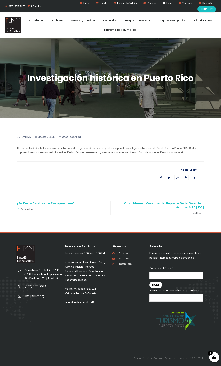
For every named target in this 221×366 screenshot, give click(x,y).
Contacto (206, 3)
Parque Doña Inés (125, 3)
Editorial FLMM (203, 20)
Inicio (84, 3)
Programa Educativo (138, 20)
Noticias (167, 3)
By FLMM (26, 137)
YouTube (185, 3)
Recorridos (110, 20)
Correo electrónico (161, 268)
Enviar (155, 284)
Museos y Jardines (83, 20)
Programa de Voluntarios (119, 30)
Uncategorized (71, 137)
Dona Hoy (207, 9)
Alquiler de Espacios (173, 20)
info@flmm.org (34, 296)
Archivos (57, 20)
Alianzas (150, 3)
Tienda (101, 3)
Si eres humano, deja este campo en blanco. (175, 290)
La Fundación (35, 20)
